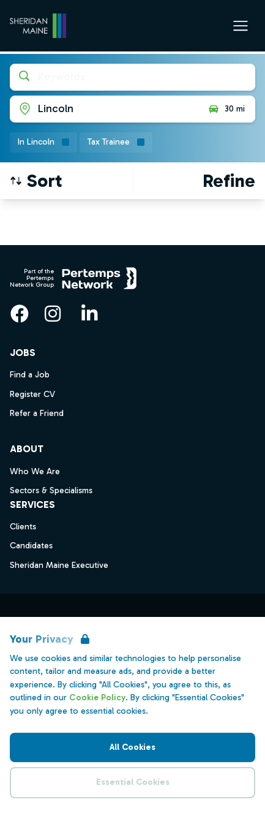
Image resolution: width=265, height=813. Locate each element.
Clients (23, 526)
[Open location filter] (104, 109)
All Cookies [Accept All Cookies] (132, 747)
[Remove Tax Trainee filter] (116, 142)
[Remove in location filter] (43, 142)
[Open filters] (229, 181)
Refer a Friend (37, 413)
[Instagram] (52, 313)
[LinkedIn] (89, 313)
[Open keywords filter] (132, 77)
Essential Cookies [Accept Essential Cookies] (133, 782)
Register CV (32, 394)
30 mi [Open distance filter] (226, 109)
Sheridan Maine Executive (59, 565)
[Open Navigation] (240, 25)
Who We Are (35, 471)
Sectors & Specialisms (51, 490)
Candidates (31, 545)
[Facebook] (19, 313)
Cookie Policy (97, 697)
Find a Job (30, 374)
